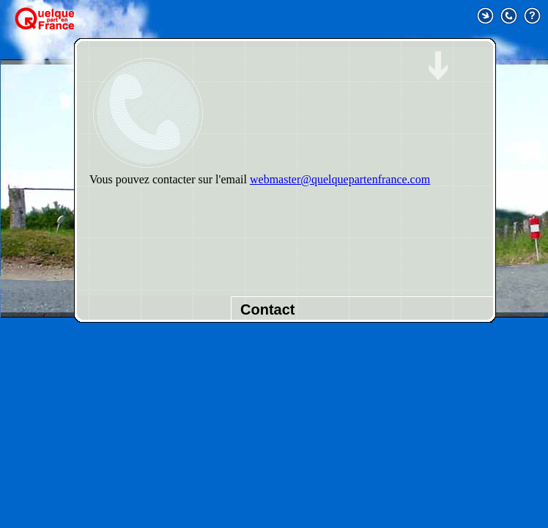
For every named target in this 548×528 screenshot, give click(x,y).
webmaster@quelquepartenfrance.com (340, 179)
